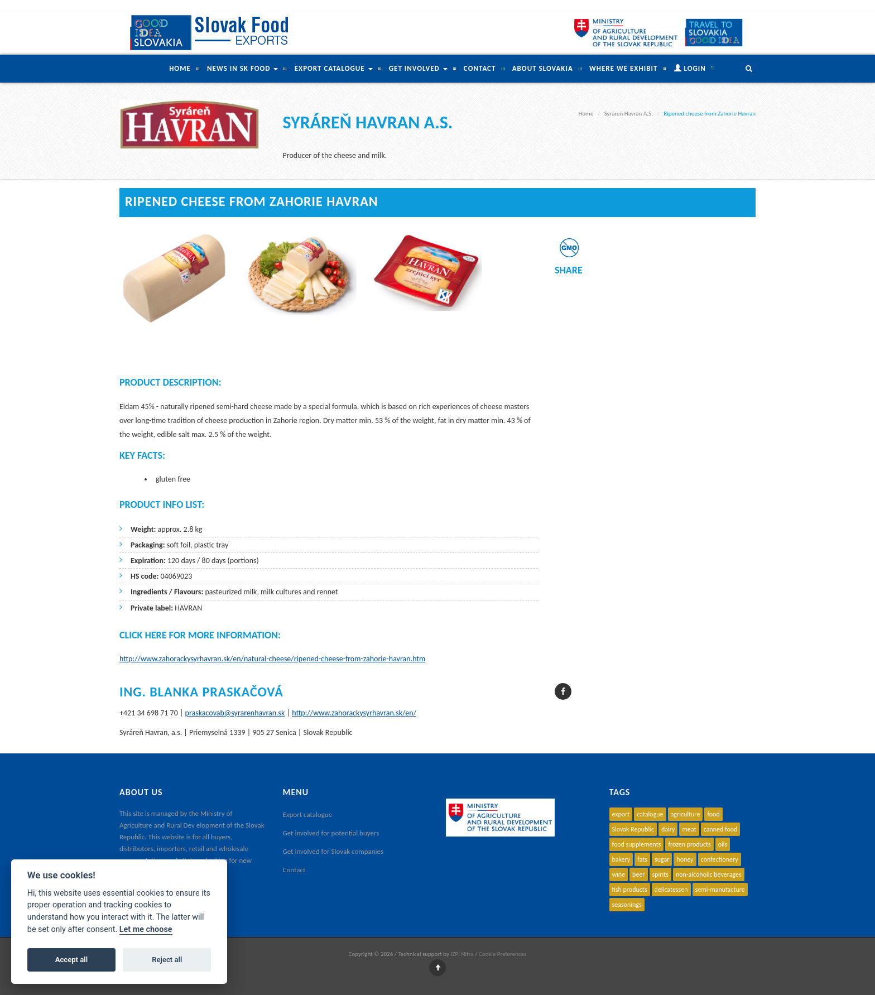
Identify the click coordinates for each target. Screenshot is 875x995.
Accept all (71, 959)
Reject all (167, 959)
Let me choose (145, 929)
